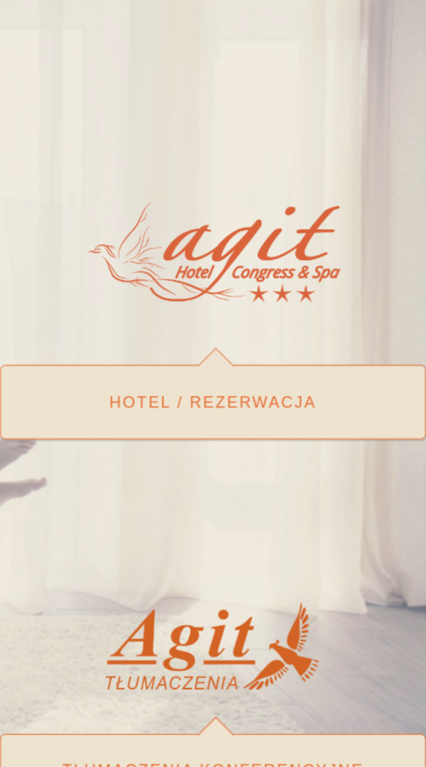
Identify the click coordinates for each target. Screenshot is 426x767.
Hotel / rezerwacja (212, 400)
